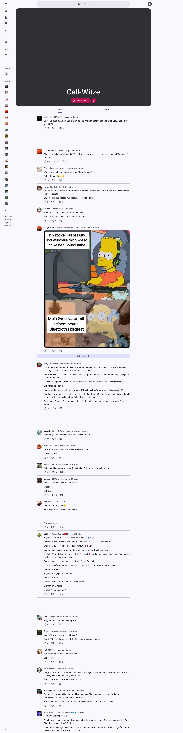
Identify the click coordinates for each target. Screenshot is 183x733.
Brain (56, 669)
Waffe (56, 464)
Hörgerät (57, 227)
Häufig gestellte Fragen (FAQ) (15, 216)
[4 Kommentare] (71, 221)
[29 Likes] (57, 472)
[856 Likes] (57, 161)
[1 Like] (56, 662)
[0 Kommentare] (71, 439)
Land (56, 534)
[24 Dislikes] (65, 472)
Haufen (57, 209)
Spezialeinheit (59, 431)
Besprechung (59, 168)
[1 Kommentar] (71, 180)
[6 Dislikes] (64, 408)
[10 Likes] (57, 221)
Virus (56, 712)
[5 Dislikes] (64, 439)
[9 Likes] (56, 202)
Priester (57, 631)
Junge (56, 364)
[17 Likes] (57, 128)
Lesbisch (57, 479)
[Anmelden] (149, 4)
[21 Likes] (57, 408)
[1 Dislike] (64, 180)
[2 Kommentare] (71, 128)
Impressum (18, 220)
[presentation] (49, 118)
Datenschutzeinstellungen (13, 223)
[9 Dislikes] (63, 643)
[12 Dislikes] (65, 495)
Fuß (55, 650)
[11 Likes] (57, 180)
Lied (56, 617)
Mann (56, 446)
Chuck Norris (59, 150)
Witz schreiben (91, 100)
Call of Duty (58, 117)
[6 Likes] (56, 527)
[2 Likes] (56, 706)
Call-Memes (93, 356)
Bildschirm (58, 691)
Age (55, 502)
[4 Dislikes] (64, 128)
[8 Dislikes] (63, 706)
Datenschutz (9, 220)
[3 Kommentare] (74, 161)
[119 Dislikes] (66, 161)
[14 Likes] (57, 495)
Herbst (57, 187)
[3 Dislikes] (63, 684)
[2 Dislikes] (64, 221)
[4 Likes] (56, 458)
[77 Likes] (57, 351)
